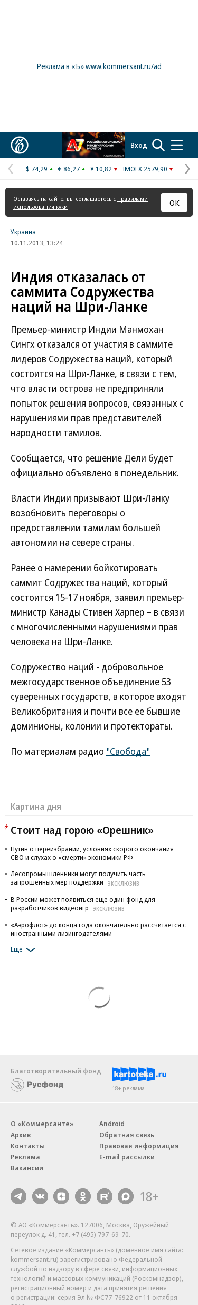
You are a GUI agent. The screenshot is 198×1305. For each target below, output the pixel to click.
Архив (21, 1134)
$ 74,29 (37, 169)
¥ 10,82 (101, 169)
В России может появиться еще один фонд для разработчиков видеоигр (83, 904)
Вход (138, 145)
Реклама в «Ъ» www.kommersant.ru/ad (99, 66)
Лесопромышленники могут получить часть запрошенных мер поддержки (78, 878)
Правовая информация (139, 1145)
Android (112, 1123)
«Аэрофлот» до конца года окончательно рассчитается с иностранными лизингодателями (98, 929)
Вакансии (27, 1168)
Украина (23, 231)
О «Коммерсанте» (42, 1123)
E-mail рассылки (127, 1157)
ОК (174, 202)
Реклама (25, 1157)
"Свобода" (128, 751)
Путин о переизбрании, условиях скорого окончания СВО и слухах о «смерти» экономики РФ (92, 853)
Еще (25, 950)
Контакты (28, 1145)
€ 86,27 (69, 169)
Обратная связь (126, 1134)
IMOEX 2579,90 (144, 169)
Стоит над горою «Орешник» (82, 830)
